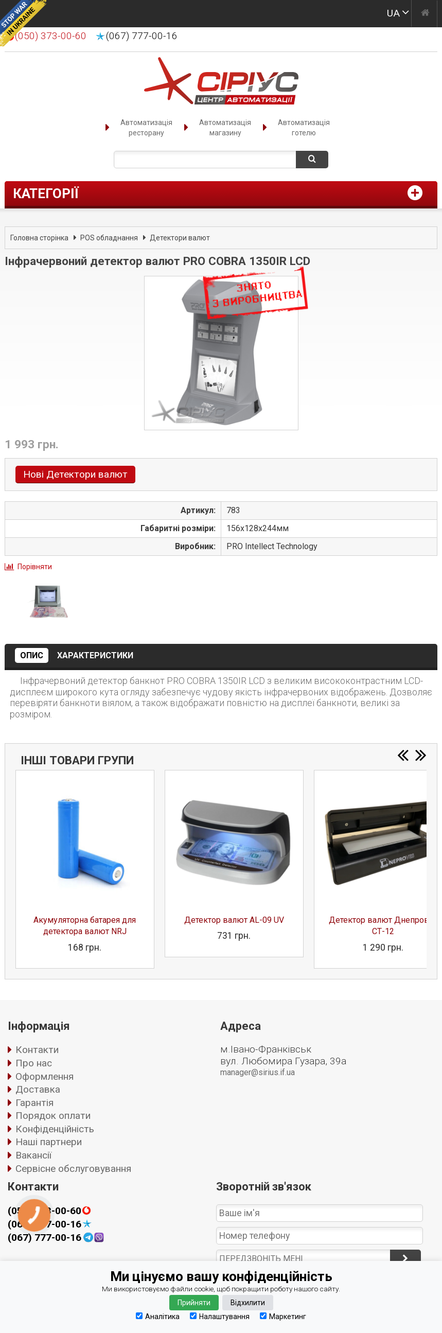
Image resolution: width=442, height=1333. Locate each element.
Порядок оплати (53, 1115)
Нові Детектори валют (75, 474)
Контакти (37, 1050)
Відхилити (248, 1303)
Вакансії (33, 1155)
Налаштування (220, 1316)
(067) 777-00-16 (142, 36)
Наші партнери (48, 1142)
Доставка (37, 1089)
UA (393, 13)
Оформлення (44, 1076)
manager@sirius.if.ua (257, 1072)
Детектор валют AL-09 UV (234, 920)
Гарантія (34, 1103)
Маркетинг (283, 1316)
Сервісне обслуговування (73, 1168)
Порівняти (34, 567)
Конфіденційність (54, 1129)
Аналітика (158, 1316)
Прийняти (194, 1303)
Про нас (33, 1063)
